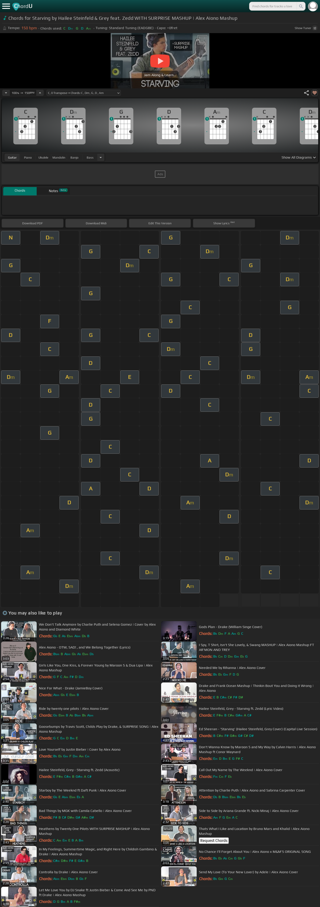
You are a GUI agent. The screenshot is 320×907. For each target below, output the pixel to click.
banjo (74, 157)
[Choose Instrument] (100, 157)
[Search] (301, 6)
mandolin (58, 157)
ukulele (43, 157)
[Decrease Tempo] (6, 93)
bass (90, 157)
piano (28, 157)
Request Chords (213, 840)
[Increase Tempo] (40, 93)
